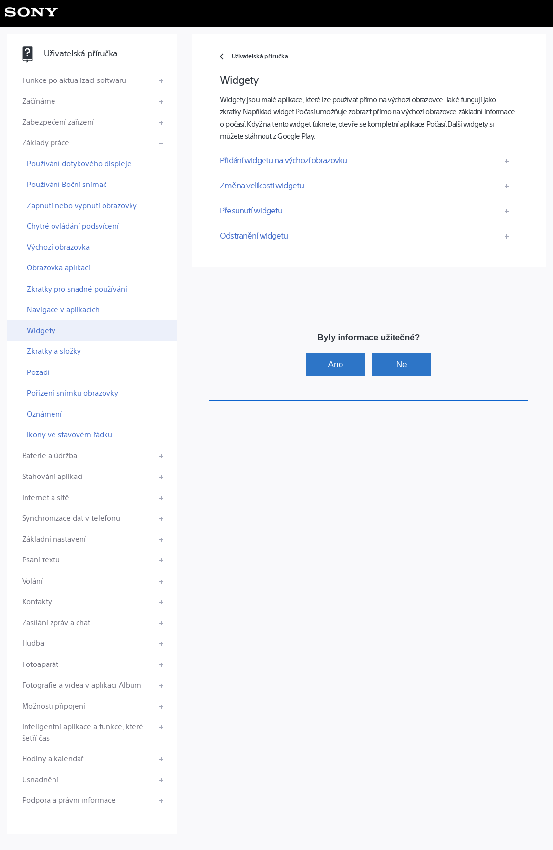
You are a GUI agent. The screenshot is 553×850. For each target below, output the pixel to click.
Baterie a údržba (49, 455)
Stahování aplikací (52, 475)
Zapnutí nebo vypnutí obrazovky (82, 205)
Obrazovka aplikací (58, 267)
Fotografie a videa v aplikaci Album (81, 684)
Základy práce (45, 142)
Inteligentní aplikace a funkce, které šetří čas (82, 731)
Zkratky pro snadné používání (77, 288)
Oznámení (44, 413)
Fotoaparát (40, 663)
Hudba (33, 642)
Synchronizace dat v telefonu (71, 517)
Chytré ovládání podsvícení (73, 225)
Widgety (41, 330)
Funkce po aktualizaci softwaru (74, 79)
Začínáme (38, 100)
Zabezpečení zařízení (58, 121)
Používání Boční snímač (66, 183)
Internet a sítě (45, 497)
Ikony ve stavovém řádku (69, 434)
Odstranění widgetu (254, 235)
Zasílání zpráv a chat (56, 622)
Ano (335, 364)
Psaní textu (41, 559)
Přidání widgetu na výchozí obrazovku (283, 160)
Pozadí (38, 371)
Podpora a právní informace (69, 799)
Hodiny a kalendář (52, 758)
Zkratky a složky (54, 350)
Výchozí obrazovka (58, 246)
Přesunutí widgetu (251, 210)
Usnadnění (40, 779)
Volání (32, 580)
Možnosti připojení (53, 705)
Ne (401, 364)
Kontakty (37, 601)
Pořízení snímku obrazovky (72, 392)
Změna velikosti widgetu (262, 185)
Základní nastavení (54, 538)
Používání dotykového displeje (79, 163)
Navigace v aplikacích (63, 309)
